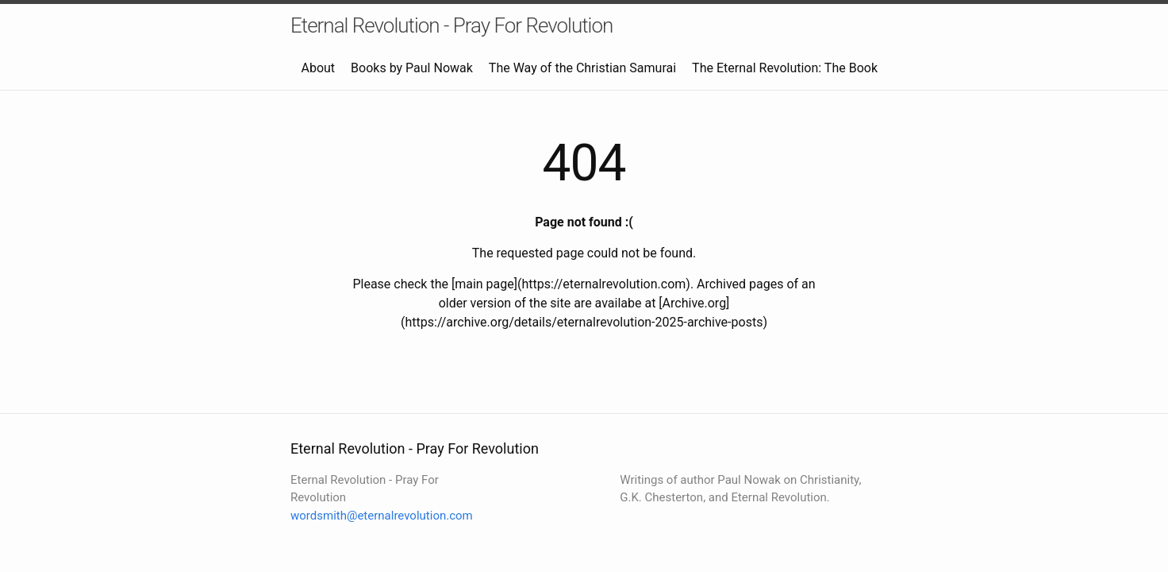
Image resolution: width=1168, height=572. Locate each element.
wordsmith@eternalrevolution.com (381, 515)
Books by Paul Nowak (412, 67)
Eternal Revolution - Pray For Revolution (451, 25)
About (318, 67)
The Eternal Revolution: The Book (785, 67)
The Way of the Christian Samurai (582, 67)
